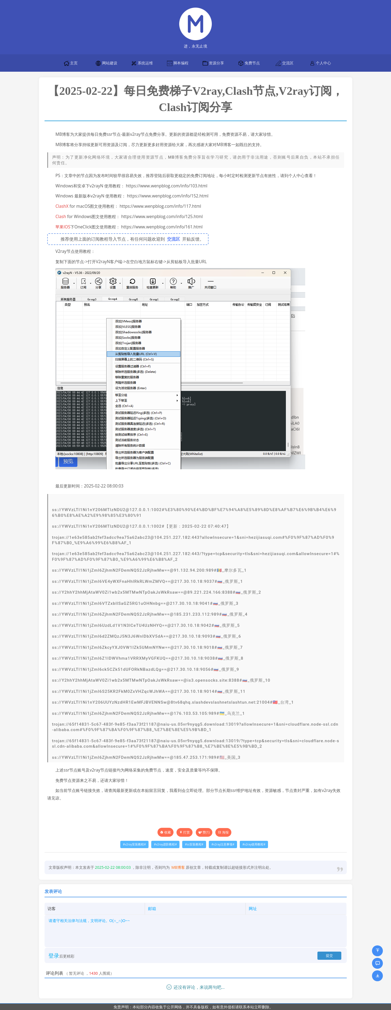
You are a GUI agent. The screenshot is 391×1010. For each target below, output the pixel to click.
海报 (223, 832)
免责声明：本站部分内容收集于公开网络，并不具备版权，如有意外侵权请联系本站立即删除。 (193, 1006)
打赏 (184, 832)
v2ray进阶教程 (165, 844)
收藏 (167, 832)
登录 (53, 955)
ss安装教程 (194, 844)
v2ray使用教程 (254, 844)
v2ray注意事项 (223, 844)
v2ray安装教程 (134, 844)
